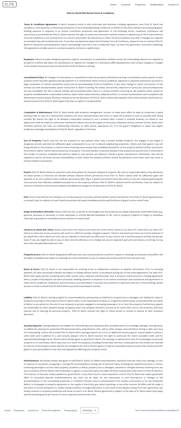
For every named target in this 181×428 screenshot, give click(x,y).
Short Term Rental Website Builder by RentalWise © (157, 410)
